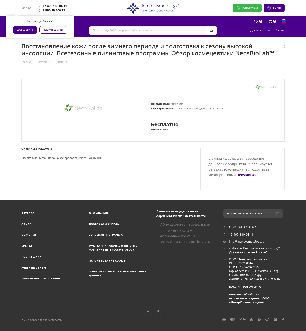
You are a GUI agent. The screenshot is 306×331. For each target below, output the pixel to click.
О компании (98, 213)
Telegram (158, 311)
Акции (26, 223)
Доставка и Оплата (104, 223)
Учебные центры (34, 267)
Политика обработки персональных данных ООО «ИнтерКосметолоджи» (249, 298)
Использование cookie (107, 260)
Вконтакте (148, 311)
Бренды (27, 245)
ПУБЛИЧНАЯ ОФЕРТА (245, 286)
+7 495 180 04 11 (55, 6)
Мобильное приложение (41, 278)
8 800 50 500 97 (54, 10)
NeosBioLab (246, 175)
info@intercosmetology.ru (247, 241)
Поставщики (31, 256)
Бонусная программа (106, 234)
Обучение (28, 234)
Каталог (28, 213)
